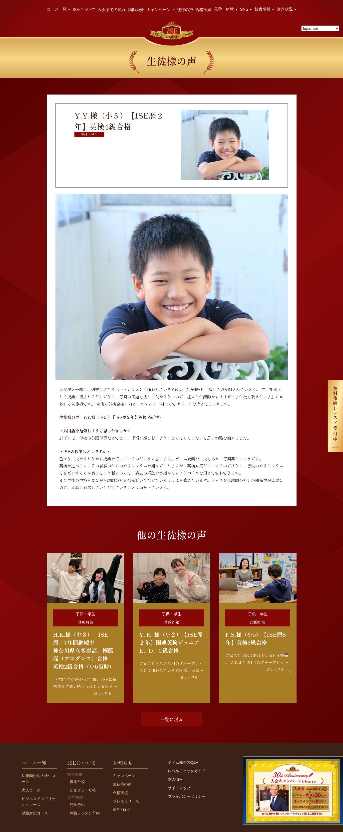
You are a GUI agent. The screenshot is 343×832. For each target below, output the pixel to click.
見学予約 (77, 804)
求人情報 (175, 779)
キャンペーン (159, 10)
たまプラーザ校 (83, 790)
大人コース (31, 790)
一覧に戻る (171, 719)
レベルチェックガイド (186, 771)
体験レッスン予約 (85, 813)
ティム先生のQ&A (183, 762)
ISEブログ (121, 809)
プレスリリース (126, 801)
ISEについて (84, 10)
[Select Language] (320, 28)
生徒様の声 (183, 10)
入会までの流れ (112, 10)
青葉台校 (77, 781)
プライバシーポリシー (186, 796)
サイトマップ (179, 788)
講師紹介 (136, 10)
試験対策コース (35, 813)
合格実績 (203, 10)
